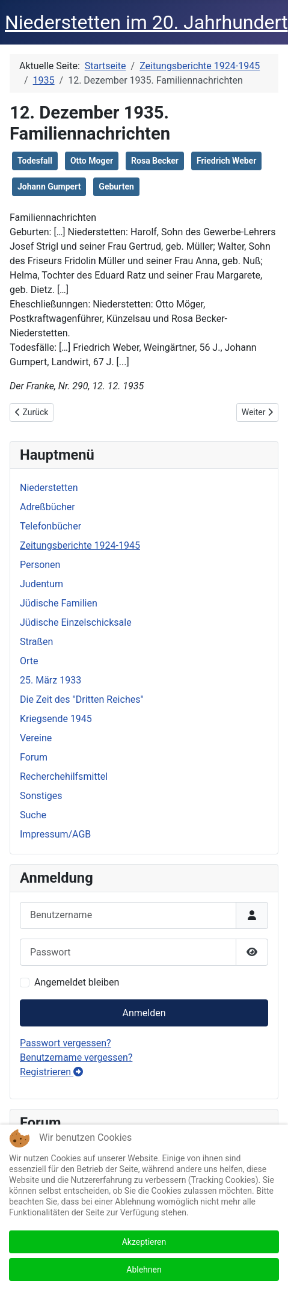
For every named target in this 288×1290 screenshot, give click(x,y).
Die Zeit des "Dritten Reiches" (82, 699)
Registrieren (51, 1072)
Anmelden (143, 1013)
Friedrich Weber (226, 160)
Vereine (36, 738)
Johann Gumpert (49, 186)
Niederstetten (49, 487)
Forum (33, 757)
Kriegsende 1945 (56, 718)
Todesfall (34, 160)
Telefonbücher (50, 526)
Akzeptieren (144, 1242)
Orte (29, 661)
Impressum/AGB (55, 834)
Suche (33, 815)
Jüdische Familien (58, 603)
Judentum (41, 584)
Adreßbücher (47, 507)
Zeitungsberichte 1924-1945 (80, 545)
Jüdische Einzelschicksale (76, 622)
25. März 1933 (50, 680)
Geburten (116, 186)
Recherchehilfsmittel (64, 776)
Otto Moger (91, 160)
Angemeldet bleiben (76, 982)
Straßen (36, 641)
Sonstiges (41, 795)
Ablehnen (143, 1269)
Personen (40, 564)
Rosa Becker (155, 160)
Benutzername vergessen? (76, 1057)
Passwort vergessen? (65, 1043)
